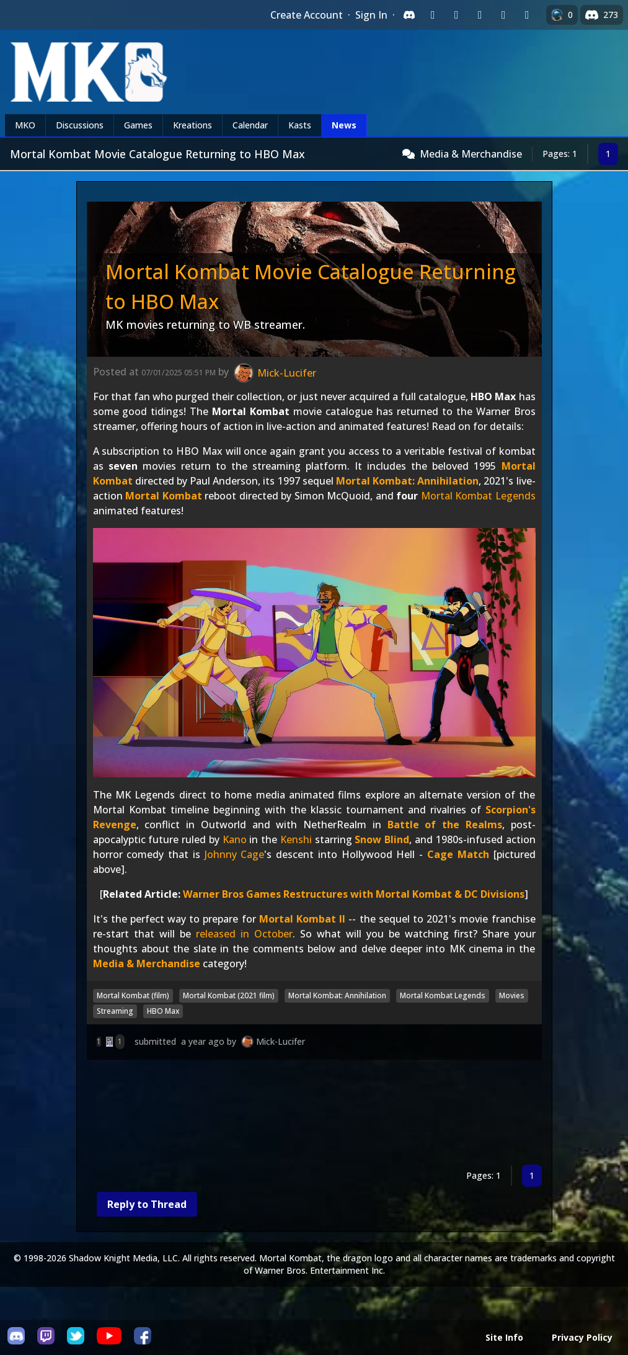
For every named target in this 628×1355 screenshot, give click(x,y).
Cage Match (458, 854)
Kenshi (296, 839)
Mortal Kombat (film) (133, 995)
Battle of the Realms (444, 824)
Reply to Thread (147, 1204)
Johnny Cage (235, 854)
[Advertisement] (314, 1115)
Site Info (504, 1337)
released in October (244, 934)
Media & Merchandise (471, 154)
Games (138, 125)
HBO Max (163, 1011)
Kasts (299, 125)
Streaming (115, 1011)
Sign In (371, 15)
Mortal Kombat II (302, 919)
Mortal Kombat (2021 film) (229, 995)
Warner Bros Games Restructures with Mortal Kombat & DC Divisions (353, 894)
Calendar (250, 125)
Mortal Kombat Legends (478, 496)
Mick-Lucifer (280, 1041)
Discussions (80, 125)
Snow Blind (382, 839)
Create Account (306, 15)
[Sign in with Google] (456, 15)
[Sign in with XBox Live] (527, 15)
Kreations (192, 125)
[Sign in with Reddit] (480, 15)
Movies (511, 995)
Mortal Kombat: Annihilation (407, 481)
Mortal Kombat (163, 496)
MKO (25, 125)
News (344, 125)
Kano (235, 839)
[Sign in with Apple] (503, 15)
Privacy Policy (582, 1337)
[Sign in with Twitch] (432, 15)
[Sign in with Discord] (409, 15)
